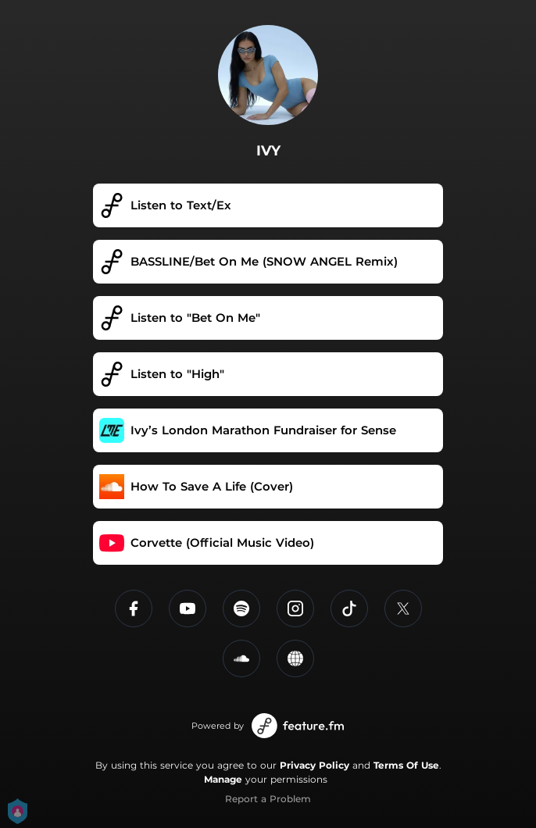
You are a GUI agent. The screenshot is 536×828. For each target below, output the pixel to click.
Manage (223, 779)
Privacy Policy (314, 765)
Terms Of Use (406, 765)
